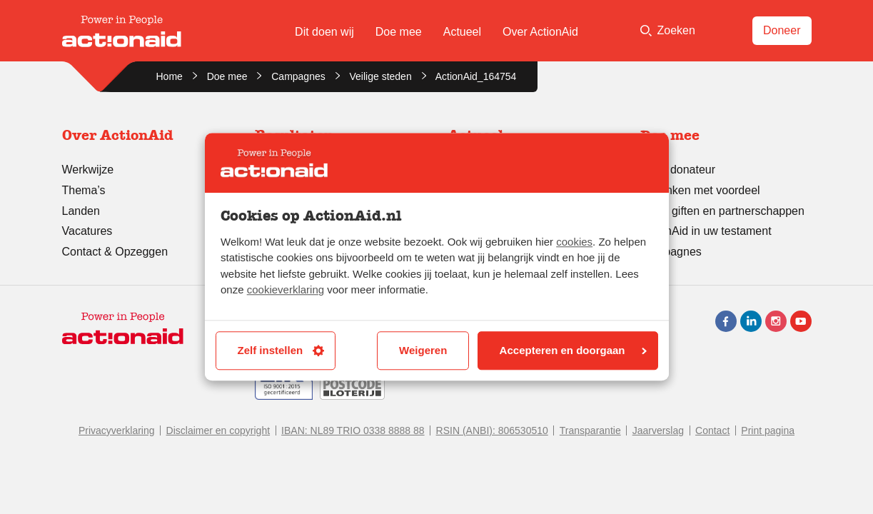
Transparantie (290, 190)
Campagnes (298, 76)
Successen (283, 169)
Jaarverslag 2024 (299, 211)
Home (169, 76)
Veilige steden (381, 76)
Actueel (462, 32)
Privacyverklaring (117, 430)
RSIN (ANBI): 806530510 (492, 430)
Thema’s (84, 190)
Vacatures (87, 231)
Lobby (463, 249)
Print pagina (767, 430)
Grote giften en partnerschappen (722, 211)
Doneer (781, 30)
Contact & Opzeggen (115, 252)
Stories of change (299, 231)
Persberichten (483, 229)
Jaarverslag (658, 430)
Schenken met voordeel (700, 190)
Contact (712, 430)
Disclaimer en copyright (218, 430)
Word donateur (678, 169)
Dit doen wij (324, 32)
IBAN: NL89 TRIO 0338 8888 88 (353, 430)
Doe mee (398, 32)
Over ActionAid (540, 32)
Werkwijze (88, 169)
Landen (81, 211)
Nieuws (466, 169)
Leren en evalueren (304, 252)
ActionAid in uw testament (706, 231)
